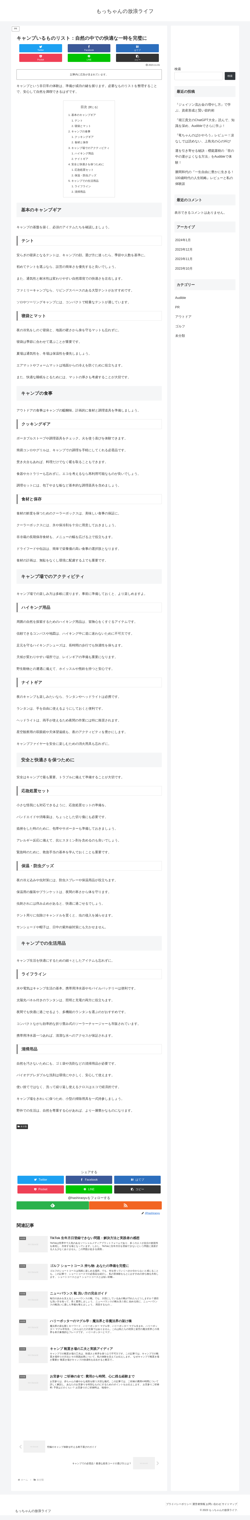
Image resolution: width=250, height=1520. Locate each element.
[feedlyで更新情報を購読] (52, 1202)
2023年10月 (184, 268)
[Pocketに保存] (101, 48)
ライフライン (82, 182)
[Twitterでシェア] (28, 48)
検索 (177, 69)
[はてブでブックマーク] (77, 48)
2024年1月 (183, 240)
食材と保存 (81, 135)
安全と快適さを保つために (87, 158)
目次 (84, 97)
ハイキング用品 (84, 146)
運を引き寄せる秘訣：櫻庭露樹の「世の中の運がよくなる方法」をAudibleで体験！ (204, 156)
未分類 (22, 1123)
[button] (149, 48)
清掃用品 (79, 188)
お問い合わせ (209, 1508)
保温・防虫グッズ (85, 170)
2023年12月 (184, 249)
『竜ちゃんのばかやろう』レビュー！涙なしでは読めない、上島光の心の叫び (204, 138)
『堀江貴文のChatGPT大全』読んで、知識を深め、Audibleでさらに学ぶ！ (205, 123)
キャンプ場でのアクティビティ (90, 141)
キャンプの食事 (80, 123)
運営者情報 (191, 1508)
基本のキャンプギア (83, 105)
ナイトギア (81, 152)
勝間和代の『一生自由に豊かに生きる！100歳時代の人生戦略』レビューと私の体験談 (204, 178)
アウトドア (183, 316)
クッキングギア (84, 129)
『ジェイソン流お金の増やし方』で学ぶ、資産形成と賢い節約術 (203, 107)
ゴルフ (180, 326)
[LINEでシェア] (125, 48)
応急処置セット (84, 164)
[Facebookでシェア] (52, 48)
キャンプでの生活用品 (84, 176)
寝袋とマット (82, 117)
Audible (180, 298)
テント (78, 111)
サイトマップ (228, 1508)
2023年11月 (184, 259)
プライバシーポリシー (168, 1508)
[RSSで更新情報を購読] (126, 1202)
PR (177, 307)
